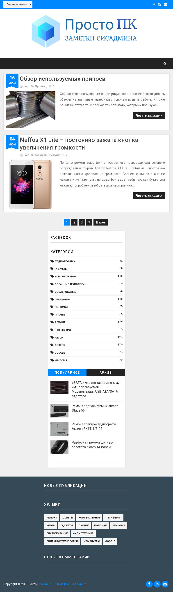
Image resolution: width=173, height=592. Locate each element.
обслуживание (65, 291)
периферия (62, 299)
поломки (61, 307)
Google (60, 352)
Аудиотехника (65, 261)
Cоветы (60, 345)
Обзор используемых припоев (62, 78)
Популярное (67, 372)
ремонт (54, 155)
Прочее (40, 86)
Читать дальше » (149, 115)
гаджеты (41, 155)
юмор (59, 337)
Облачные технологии (70, 284)
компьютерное (65, 276)
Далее (101, 222)
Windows (61, 360)
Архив (106, 372)
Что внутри (63, 330)
